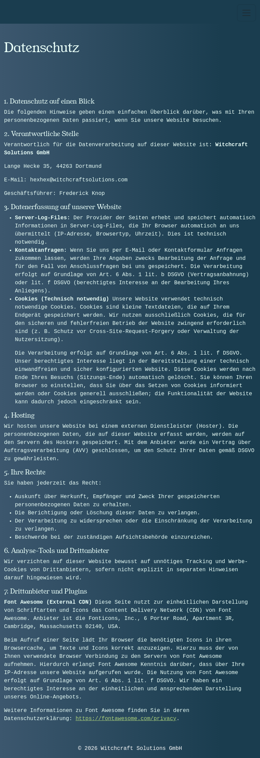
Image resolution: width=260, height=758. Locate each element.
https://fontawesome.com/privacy (125, 718)
